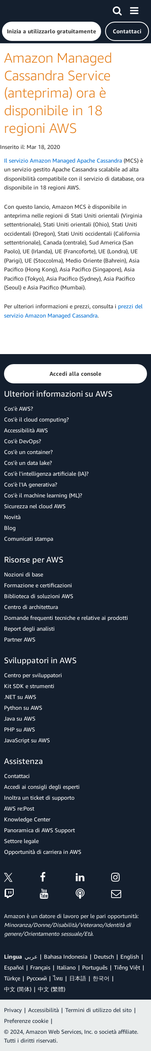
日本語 (77, 978)
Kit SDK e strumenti (29, 685)
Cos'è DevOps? (22, 441)
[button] (51, 31)
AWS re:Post (19, 808)
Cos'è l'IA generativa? (30, 484)
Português (95, 967)
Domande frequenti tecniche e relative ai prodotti (66, 617)
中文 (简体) (17, 989)
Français (40, 967)
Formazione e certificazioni (38, 585)
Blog (10, 527)
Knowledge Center (27, 819)
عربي (31, 956)
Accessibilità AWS (26, 430)
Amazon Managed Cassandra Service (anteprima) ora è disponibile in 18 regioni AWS (58, 92)
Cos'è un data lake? (28, 462)
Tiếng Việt (127, 967)
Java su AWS (19, 718)
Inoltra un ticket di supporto (39, 797)
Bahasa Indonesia (65, 956)
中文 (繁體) (51, 989)
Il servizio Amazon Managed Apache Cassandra (63, 160)
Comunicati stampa (28, 538)
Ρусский (37, 978)
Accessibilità (43, 1009)
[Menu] (134, 9)
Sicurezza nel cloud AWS (35, 506)
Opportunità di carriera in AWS (42, 851)
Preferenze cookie (26, 1020)
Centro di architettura (31, 606)
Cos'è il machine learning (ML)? (43, 495)
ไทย (58, 978)
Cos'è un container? (28, 451)
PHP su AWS (19, 729)
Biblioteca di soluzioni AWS (38, 596)
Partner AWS (19, 639)
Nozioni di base (23, 574)
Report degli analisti (29, 628)
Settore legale (21, 840)
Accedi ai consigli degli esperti (42, 786)
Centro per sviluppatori (33, 675)
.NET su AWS (20, 696)
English (129, 956)
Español (14, 967)
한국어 (101, 978)
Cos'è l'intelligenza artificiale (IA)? (46, 473)
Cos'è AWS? (18, 408)
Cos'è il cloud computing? (36, 419)
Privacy (13, 1009)
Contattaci (17, 775)
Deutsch (104, 956)
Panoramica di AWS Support (39, 830)
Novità (12, 516)
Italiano (66, 967)
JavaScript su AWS (27, 740)
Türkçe (12, 978)
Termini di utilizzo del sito (98, 1009)
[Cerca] (117, 9)
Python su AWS (23, 707)
